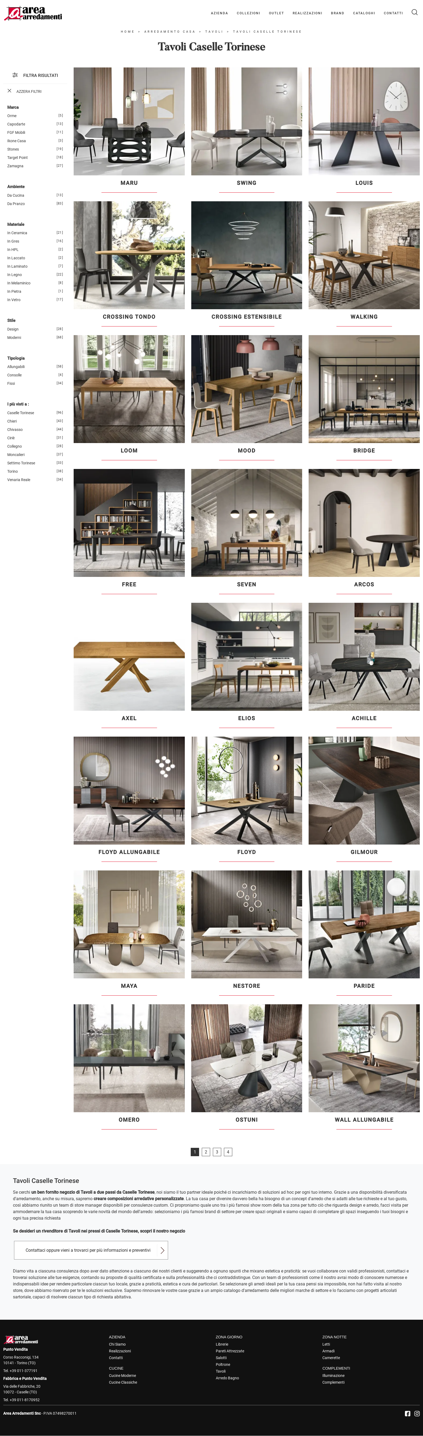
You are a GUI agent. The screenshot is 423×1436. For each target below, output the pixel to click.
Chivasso (15, 429)
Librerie (222, 1344)
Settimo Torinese (21, 463)
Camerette (331, 1358)
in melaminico (18, 283)
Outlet (276, 13)
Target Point (17, 157)
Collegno (14, 446)
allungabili (16, 367)
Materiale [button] (15, 224)
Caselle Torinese (20, 413)
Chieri (12, 421)
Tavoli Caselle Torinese (267, 31)
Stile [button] (11, 320)
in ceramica (17, 233)
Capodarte (16, 124)
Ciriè (11, 438)
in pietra (14, 291)
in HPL (13, 249)
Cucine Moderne (122, 1375)
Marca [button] (13, 107)
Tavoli (214, 31)
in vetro (14, 300)
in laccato (16, 258)
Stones (13, 149)
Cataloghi (364, 13)
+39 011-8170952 (25, 1400)
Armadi (328, 1351)
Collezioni (248, 13)
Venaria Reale (18, 480)
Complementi (333, 1382)
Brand (337, 13)
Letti (326, 1344)
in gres (13, 241)
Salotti (221, 1358)
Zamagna (15, 166)
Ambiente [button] (16, 186)
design (13, 329)
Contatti (393, 13)
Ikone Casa (16, 141)
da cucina (15, 195)
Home (128, 31)
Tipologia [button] (16, 358)
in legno (14, 275)
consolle (14, 375)
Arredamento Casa (170, 31)
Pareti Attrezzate (230, 1351)
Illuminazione (333, 1375)
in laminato (17, 266)
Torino (12, 471)
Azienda (219, 13)
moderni (14, 337)
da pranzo (16, 204)
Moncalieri (16, 454)
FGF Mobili (16, 132)
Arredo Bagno (227, 1378)
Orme (11, 116)
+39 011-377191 (23, 1371)
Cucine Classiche (123, 1382)
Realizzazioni (307, 13)
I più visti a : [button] (18, 404)
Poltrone (223, 1364)
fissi (11, 383)
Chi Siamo (117, 1344)
